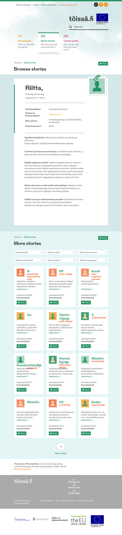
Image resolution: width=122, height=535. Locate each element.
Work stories (30, 63)
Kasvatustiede (55, 115)
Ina (29, 315)
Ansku (95, 402)
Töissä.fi (17, 63)
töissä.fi (81, 19)
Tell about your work (68, 5)
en (96, 4)
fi (101, 4)
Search (71, 27)
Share (104, 63)
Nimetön (97, 358)
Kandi (95, 271)
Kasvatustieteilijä (29, 365)
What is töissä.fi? (23, 5)
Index (36, 5)
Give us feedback (48, 5)
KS (61, 402)
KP (61, 271)
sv (106, 4)
